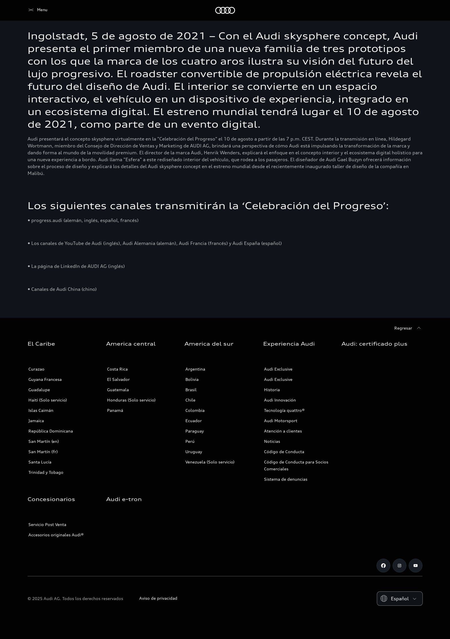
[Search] (415, 10)
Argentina (195, 369)
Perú (190, 441)
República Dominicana (50, 430)
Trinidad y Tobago (45, 472)
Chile (190, 400)
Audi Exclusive (278, 369)
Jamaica (36, 420)
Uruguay (193, 451)
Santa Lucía (39, 461)
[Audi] (37, 10)
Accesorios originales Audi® (56, 534)
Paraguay (194, 430)
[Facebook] (383, 565)
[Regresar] (408, 328)
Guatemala (118, 389)
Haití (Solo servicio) (47, 400)
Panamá (115, 410)
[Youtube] (415, 565)
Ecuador (193, 420)
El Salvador (118, 379)
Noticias (272, 441)
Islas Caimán (40, 410)
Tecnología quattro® (284, 410)
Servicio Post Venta (47, 524)
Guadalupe (39, 389)
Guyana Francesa (45, 379)
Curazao (36, 369)
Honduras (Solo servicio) (131, 400)
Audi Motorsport (280, 420)
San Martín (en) (43, 441)
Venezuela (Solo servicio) (209, 461)
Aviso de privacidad (158, 598)
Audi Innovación (280, 400)
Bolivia (192, 379)
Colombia (195, 410)
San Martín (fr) (43, 451)
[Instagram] (399, 565)
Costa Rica (117, 369)
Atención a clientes (283, 430)
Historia (272, 389)
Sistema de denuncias (285, 479)
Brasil (191, 389)
